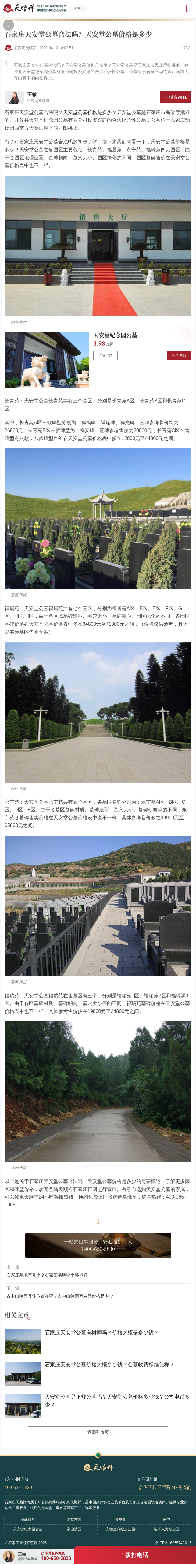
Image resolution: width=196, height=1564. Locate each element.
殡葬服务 (27, 1520)
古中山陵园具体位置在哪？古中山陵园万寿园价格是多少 (59, 1296)
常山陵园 (74, 1529)
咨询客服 (179, 355)
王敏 (32, 94)
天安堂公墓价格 (80, 112)
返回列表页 (98, 1432)
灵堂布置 (74, 1520)
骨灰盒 (120, 1520)
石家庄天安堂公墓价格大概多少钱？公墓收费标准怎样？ (109, 1365)
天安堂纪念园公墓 (115, 335)
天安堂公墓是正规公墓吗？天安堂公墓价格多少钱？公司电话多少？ (117, 1401)
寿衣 (166, 1520)
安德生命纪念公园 (120, 1529)
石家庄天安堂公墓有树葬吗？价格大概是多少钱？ (102, 1333)
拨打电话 (136, 1555)
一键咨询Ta (176, 97)
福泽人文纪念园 (167, 1529)
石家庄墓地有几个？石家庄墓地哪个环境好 (46, 1275)
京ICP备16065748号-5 (173, 1543)
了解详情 (105, 355)
